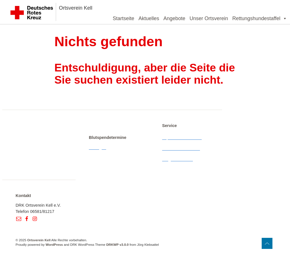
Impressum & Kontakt (182, 138)
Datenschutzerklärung (182, 148)
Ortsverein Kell (75, 7)
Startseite (123, 18)
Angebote (174, 18)
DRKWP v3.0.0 (117, 244)
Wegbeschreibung (178, 159)
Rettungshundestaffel (259, 18)
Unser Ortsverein (208, 18)
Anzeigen (97, 147)
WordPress (54, 244)
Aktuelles (148, 18)
